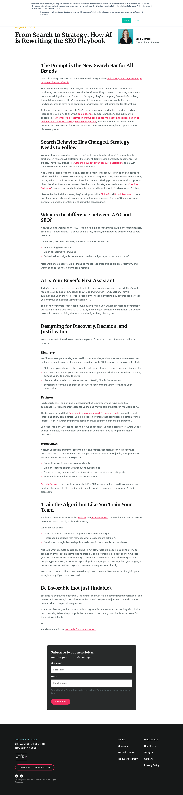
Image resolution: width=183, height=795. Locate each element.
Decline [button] (137, 20)
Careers (148, 758)
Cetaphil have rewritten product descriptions (99, 162)
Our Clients (150, 746)
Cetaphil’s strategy (51, 484)
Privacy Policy (151, 765)
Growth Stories (126, 752)
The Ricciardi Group (26, 739)
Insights (148, 752)
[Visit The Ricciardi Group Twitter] (16, 776)
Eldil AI (105, 194)
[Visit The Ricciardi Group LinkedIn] (21, 776)
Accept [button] (127, 20)
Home (121, 739)
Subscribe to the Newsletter (34, 767)
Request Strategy (128, 758)
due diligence (85, 113)
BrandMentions (122, 194)
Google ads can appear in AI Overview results (93, 413)
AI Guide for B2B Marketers (80, 629)
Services (123, 746)
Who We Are (151, 739)
